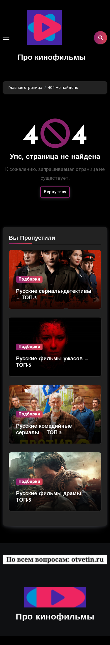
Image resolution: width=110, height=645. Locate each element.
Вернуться (55, 191)
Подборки (29, 279)
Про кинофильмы (52, 58)
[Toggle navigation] (6, 38)
